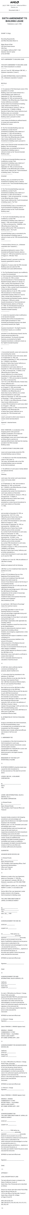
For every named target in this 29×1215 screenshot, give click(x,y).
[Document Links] (14, 10)
